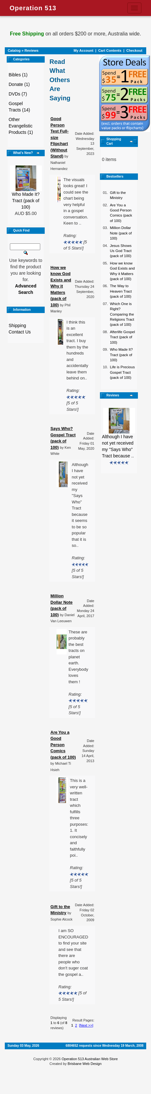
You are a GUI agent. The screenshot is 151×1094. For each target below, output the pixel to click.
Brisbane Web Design (85, 1064)
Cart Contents (110, 50)
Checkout (134, 50)
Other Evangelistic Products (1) (21, 126)
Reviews (32, 50)
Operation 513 (33, 7)
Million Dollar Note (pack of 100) (121, 233)
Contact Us (20, 331)
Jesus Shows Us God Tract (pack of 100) (121, 251)
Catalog (14, 50)
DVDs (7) (18, 93)
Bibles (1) (18, 74)
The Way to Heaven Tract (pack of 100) (121, 291)
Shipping (17, 325)
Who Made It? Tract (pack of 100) (26, 201)
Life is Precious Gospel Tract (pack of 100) (122, 372)
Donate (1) (19, 84)
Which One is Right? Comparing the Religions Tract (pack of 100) (122, 314)
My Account (83, 50)
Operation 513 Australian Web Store (90, 1059)
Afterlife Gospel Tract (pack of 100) (122, 337)
